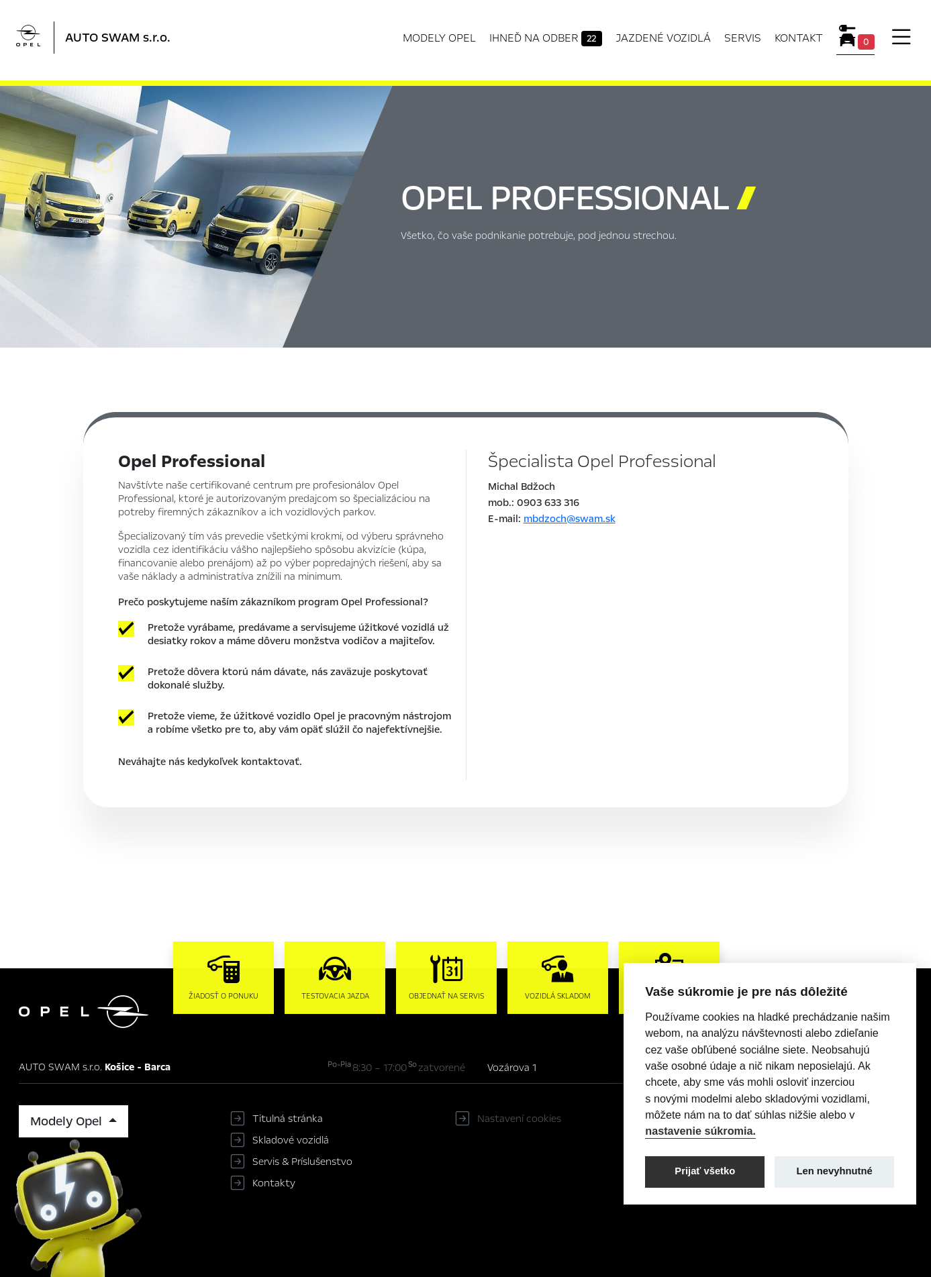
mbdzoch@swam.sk (570, 518)
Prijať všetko (705, 1171)
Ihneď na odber (546, 38)
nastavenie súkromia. (700, 1131)
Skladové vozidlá (290, 1140)
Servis (742, 38)
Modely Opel (439, 38)
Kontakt (799, 38)
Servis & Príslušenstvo (302, 1161)
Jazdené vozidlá (663, 38)
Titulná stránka (287, 1118)
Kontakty (273, 1183)
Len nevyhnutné (835, 1171)
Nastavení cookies (519, 1118)
